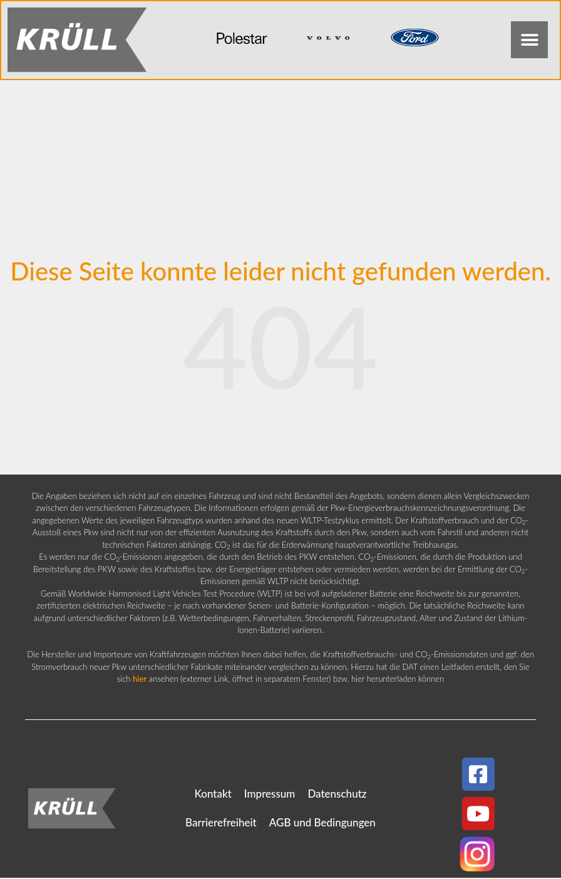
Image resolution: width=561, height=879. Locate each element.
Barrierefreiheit (221, 823)
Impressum (270, 794)
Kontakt (212, 794)
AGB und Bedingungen (322, 823)
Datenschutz (336, 794)
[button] (528, 40)
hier (140, 680)
